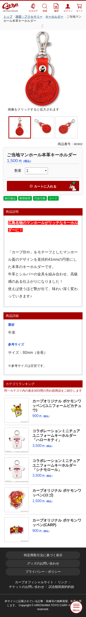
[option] (43, 68)
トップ (7, 16)
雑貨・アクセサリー (29, 16)
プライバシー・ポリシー (43, 571)
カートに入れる (54, 186)
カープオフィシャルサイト (34, 582)
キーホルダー (54, 16)
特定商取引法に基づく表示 (43, 555)
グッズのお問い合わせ (43, 563)
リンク (62, 582)
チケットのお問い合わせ (26, 587)
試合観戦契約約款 (61, 587)
